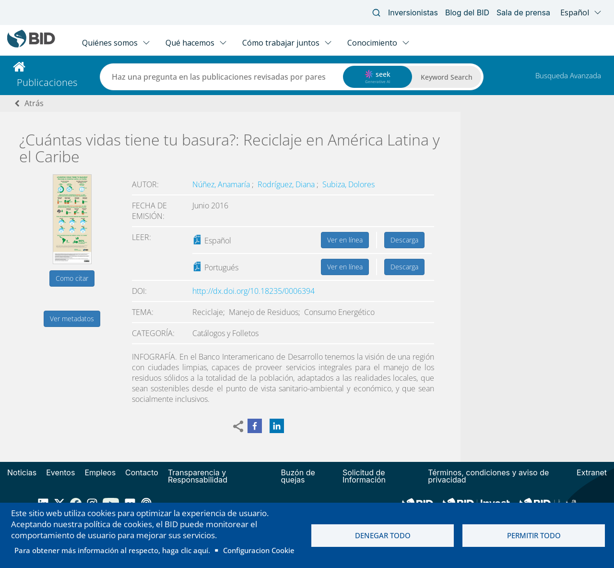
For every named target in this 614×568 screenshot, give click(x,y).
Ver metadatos (72, 318)
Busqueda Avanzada (568, 75)
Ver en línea (345, 239)
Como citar (72, 278)
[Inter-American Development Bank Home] (31, 45)
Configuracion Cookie (259, 550)
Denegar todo (383, 535)
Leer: (141, 237)
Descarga (404, 239)
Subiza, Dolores (348, 184)
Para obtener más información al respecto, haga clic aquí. (112, 550)
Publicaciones (47, 82)
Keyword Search (446, 77)
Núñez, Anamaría (222, 184)
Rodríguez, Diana (287, 184)
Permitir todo (534, 535)
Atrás (34, 103)
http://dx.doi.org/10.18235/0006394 (253, 291)
